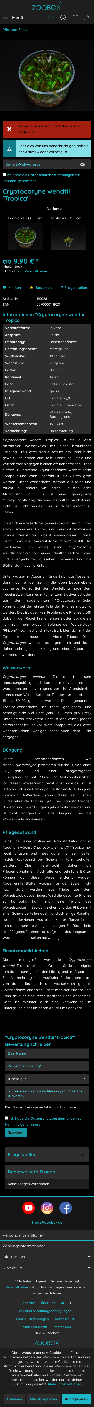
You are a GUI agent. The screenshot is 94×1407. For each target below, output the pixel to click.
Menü (13, 17)
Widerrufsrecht (35, 1327)
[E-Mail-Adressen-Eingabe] (38, 164)
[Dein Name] (47, 1053)
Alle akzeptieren (43, 1399)
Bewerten (41, 287)
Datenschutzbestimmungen (51, 175)
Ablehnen (14, 1399)
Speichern (16, 1132)
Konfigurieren (76, 1399)
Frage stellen (76, 287)
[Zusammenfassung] (47, 1066)
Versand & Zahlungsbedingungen (45, 1311)
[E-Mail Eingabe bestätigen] (82, 164)
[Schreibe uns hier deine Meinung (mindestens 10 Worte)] (47, 1093)
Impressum (62, 1327)
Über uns (48, 1303)
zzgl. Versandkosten (32, 271)
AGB (64, 1303)
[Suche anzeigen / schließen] (51, 18)
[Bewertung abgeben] (47, 1079)
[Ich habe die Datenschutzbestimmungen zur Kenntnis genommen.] (4, 174)
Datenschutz (64, 1319)
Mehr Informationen (65, 1384)
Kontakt (28, 1303)
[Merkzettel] (75, 18)
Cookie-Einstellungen (32, 1319)
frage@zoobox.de (47, 1222)
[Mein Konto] (63, 18)
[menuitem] (13, 18)
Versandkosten (17, 1287)
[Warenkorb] (88, 18)
